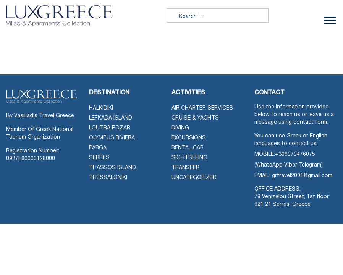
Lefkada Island (110, 118)
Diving (180, 128)
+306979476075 (295, 154)
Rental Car (188, 148)
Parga (98, 148)
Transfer (185, 167)
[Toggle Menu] (330, 20)
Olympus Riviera (112, 138)
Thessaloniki (108, 177)
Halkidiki (101, 108)
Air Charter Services (202, 108)
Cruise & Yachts (195, 118)
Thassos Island (112, 167)
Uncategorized (194, 177)
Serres (99, 157)
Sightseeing (189, 157)
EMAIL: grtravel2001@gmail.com (293, 175)
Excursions (189, 138)
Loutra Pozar (109, 128)
